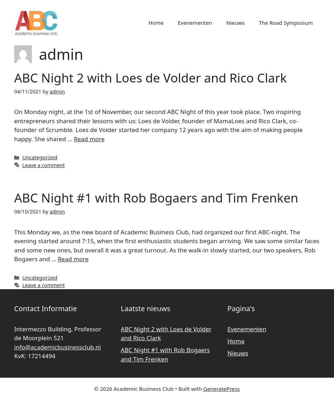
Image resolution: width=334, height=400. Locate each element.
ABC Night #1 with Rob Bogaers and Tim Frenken (156, 197)
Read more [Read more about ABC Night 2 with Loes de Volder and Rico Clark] (89, 139)
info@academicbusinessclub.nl (57, 347)
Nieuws (235, 22)
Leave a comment (43, 165)
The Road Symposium (286, 22)
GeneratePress (221, 388)
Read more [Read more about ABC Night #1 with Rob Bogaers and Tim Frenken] (73, 259)
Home (156, 22)
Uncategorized (39, 157)
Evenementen (195, 22)
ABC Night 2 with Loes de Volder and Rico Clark (150, 77)
